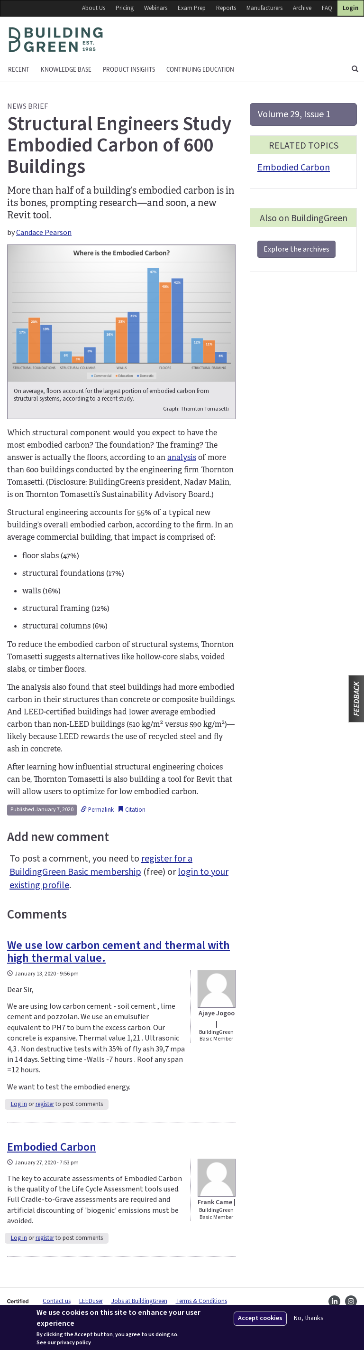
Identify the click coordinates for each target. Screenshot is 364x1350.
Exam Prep (192, 8)
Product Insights (129, 70)
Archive (302, 8)
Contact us (57, 1301)
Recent (18, 70)
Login (350, 8)
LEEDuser (91, 1301)
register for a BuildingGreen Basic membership (100, 865)
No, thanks (309, 1318)
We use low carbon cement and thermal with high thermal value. (118, 951)
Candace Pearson (44, 232)
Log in (19, 1104)
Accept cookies (260, 1318)
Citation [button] (132, 810)
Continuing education (200, 70)
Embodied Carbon (51, 1147)
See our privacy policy (63, 1343)
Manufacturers (264, 8)
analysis (181, 457)
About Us (93, 8)
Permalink (97, 810)
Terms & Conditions (201, 1301)
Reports (226, 8)
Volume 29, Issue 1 (294, 114)
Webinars (155, 8)
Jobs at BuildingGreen (139, 1301)
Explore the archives (296, 249)
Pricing (125, 8)
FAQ (327, 8)
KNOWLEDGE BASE (66, 70)
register (45, 1104)
